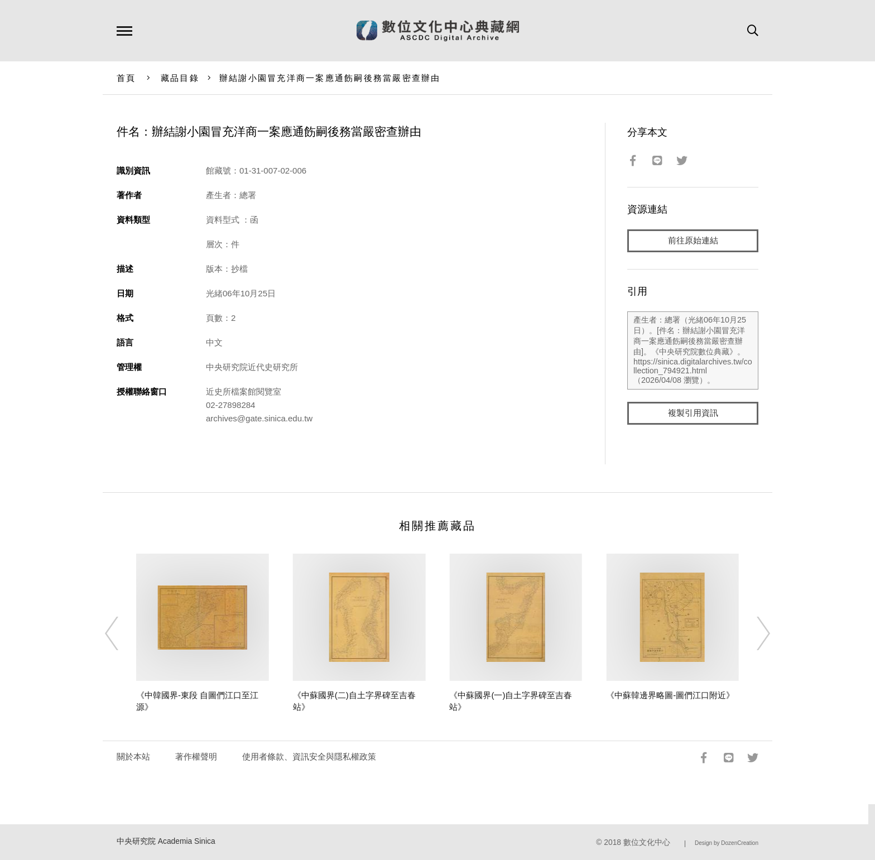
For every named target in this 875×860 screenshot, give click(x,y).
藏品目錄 (180, 78)
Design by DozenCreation (726, 843)
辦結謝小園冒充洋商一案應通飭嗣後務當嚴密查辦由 (330, 78)
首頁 (126, 78)
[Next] (753, 633)
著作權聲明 (196, 756)
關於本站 (133, 756)
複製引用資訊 (693, 414)
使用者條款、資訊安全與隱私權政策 (309, 756)
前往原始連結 (693, 241)
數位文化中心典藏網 (438, 30)
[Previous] (122, 633)
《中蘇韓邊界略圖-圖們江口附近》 (670, 695)
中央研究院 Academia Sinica (166, 841)
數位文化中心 (646, 842)
